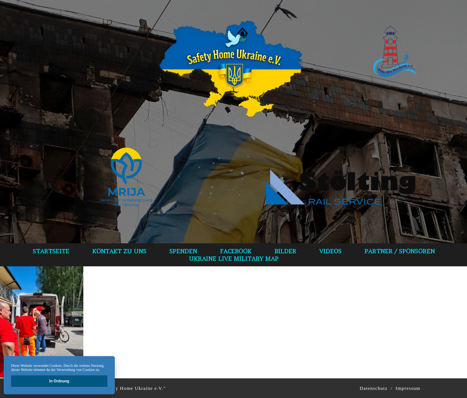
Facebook (235, 251)
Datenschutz (373, 388)
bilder (285, 251)
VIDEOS (330, 251)
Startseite (51, 251)
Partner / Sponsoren (399, 251)
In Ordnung (59, 381)
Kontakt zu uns (119, 251)
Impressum (408, 388)
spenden (183, 251)
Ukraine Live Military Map (233, 258)
